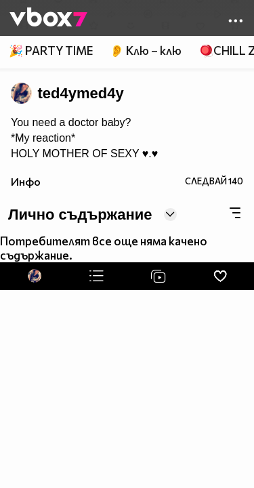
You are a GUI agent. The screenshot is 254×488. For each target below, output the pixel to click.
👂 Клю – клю (146, 50)
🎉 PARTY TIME (51, 50)
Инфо (26, 181)
